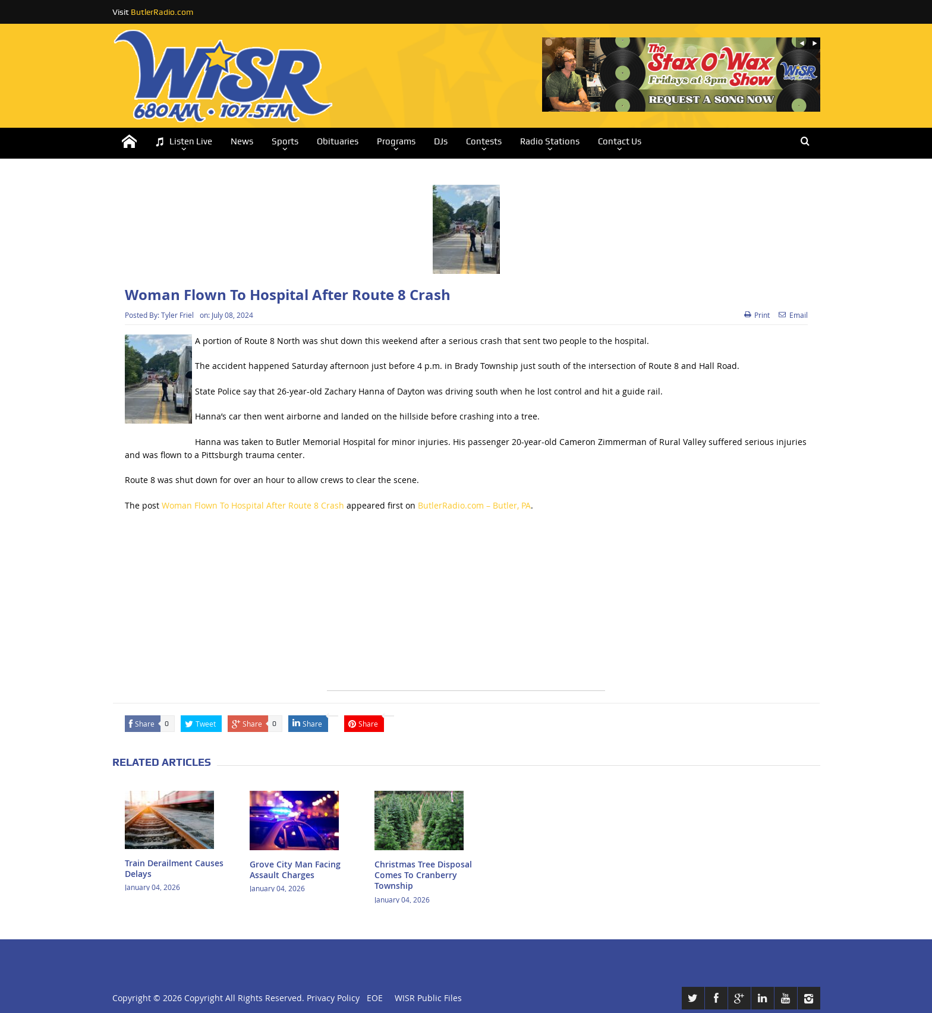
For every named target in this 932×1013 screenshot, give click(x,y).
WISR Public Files (428, 997)
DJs (441, 141)
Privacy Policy (333, 997)
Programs (396, 141)
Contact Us (619, 141)
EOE (372, 997)
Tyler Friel (177, 315)
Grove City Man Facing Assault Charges (295, 870)
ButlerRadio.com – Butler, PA (474, 505)
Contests (484, 141)
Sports (285, 141)
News (242, 141)
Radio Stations (550, 141)
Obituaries (337, 141)
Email (793, 315)
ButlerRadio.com (162, 12)
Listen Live (183, 141)
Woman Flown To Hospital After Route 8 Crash (253, 505)
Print (757, 315)
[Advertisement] (466, 607)
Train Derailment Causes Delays (174, 868)
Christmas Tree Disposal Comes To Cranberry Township (423, 875)
